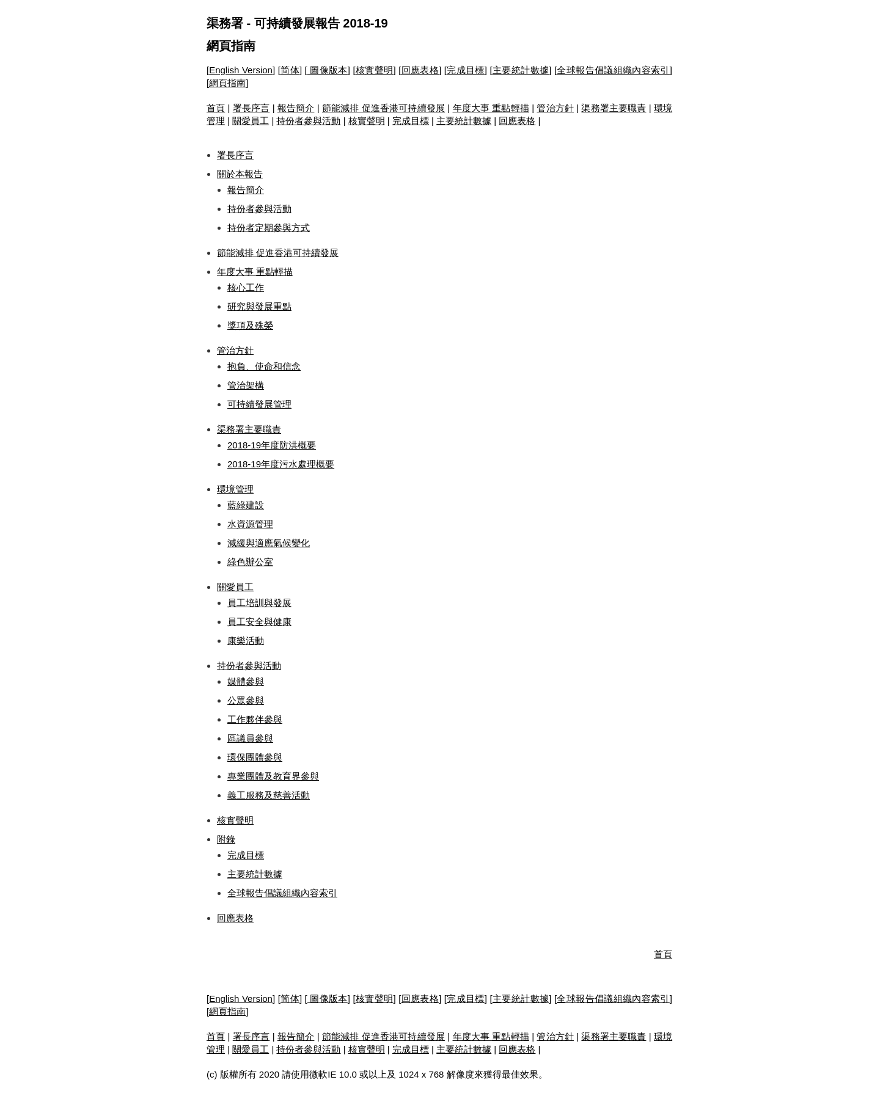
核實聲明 (375, 70)
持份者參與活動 (308, 120)
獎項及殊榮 (250, 325)
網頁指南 (231, 46)
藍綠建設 (245, 505)
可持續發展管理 (259, 404)
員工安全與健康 (259, 621)
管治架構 (245, 385)
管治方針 (555, 108)
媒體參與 (245, 681)
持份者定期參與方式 (268, 227)
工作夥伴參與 (254, 719)
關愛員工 (250, 120)
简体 (289, 70)
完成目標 (466, 70)
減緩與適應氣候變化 (268, 543)
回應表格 (420, 70)
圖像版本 (327, 70)
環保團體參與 (254, 757)
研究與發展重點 (259, 306)
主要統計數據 (521, 70)
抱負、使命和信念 (264, 366)
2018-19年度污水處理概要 (280, 464)
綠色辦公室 (250, 562)
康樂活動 (245, 640)
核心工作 (245, 287)
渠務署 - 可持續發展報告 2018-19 (297, 23)
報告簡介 (296, 108)
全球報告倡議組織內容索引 (613, 70)
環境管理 (235, 489)
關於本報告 (240, 174)
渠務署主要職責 (613, 108)
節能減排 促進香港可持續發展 (383, 108)
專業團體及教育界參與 (273, 776)
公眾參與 (245, 700)
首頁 (216, 108)
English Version (241, 70)
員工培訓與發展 (259, 602)
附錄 (226, 839)
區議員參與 (250, 738)
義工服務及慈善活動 (268, 795)
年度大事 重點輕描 (491, 108)
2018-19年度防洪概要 (271, 445)
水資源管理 (250, 524)
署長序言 (251, 108)
